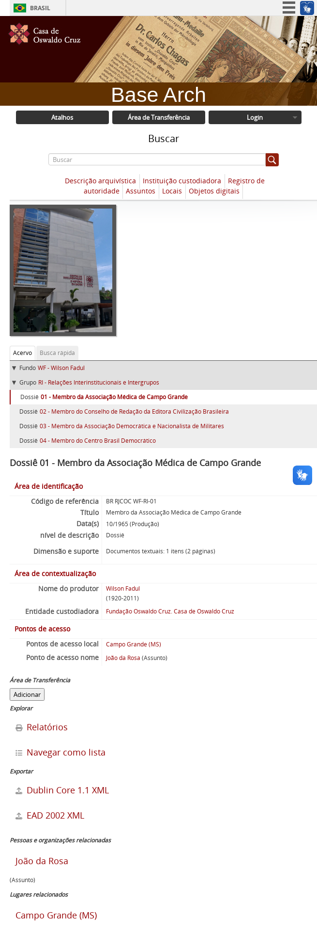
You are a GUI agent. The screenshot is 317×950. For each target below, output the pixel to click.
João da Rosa (123, 658)
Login (255, 117)
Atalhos (62, 117)
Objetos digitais (214, 191)
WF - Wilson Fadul (61, 368)
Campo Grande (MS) (133, 644)
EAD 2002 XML (49, 815)
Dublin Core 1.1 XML (62, 790)
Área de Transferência (159, 117)
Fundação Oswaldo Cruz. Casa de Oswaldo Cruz (170, 611)
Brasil (40, 8)
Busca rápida (57, 353)
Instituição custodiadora (182, 181)
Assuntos (140, 191)
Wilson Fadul (123, 588)
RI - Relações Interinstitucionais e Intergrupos (98, 382)
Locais (172, 191)
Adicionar (27, 694)
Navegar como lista (60, 752)
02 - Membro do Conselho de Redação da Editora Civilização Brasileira (134, 411)
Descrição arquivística (100, 181)
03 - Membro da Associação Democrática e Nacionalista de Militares (132, 426)
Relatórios (41, 727)
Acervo (22, 353)
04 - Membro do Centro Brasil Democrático (98, 440)
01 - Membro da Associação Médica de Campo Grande (114, 397)
